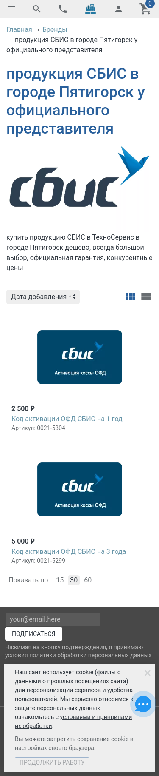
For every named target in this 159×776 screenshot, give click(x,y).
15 (60, 580)
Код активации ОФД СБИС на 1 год (67, 419)
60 (88, 580)
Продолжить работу (52, 762)
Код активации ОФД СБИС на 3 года (68, 552)
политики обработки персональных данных (90, 655)
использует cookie (68, 672)
